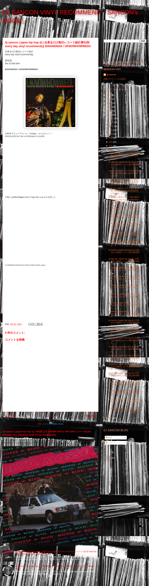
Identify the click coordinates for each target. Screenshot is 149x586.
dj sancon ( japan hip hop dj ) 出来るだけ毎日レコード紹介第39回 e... (123, 340)
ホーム (50, 416)
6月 (111, 142)
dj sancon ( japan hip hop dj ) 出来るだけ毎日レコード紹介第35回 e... (123, 375)
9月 (111, 130)
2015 (109, 111)
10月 (111, 126)
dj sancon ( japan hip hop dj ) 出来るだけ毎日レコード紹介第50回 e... (123, 243)
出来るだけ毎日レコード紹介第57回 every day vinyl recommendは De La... (123, 182)
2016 (109, 107)
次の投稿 (10, 416)
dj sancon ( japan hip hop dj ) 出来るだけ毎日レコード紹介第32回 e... (123, 401)
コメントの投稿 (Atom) (53, 424)
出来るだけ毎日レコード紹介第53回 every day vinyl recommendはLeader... (123, 217)
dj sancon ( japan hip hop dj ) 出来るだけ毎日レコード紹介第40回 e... (123, 331)
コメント (110, 443)
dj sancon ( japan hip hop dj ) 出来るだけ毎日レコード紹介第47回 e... (123, 270)
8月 (111, 134)
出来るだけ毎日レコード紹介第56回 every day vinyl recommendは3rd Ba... (123, 190)
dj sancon (111, 74)
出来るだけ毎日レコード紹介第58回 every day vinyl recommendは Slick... (123, 173)
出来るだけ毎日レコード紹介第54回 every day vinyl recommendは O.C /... (123, 208)
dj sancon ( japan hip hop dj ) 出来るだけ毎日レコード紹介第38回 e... (123, 349)
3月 (111, 418)
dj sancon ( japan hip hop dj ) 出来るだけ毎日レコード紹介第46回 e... (123, 278)
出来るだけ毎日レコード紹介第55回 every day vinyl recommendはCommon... (123, 199)
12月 (111, 118)
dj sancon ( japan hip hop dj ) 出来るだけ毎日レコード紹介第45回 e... (123, 287)
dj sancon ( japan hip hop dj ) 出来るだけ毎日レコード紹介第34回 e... (123, 384)
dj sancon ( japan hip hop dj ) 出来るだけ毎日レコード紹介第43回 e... (123, 305)
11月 (111, 122)
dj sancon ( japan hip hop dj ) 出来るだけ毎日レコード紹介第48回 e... (123, 261)
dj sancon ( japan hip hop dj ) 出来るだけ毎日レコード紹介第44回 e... (123, 296)
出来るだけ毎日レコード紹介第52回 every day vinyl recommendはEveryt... (123, 226)
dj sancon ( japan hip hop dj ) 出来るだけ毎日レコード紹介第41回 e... (123, 322)
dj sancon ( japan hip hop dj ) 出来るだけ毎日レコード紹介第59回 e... (123, 164)
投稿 (108, 437)
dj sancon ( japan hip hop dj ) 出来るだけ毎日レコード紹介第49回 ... (123, 252)
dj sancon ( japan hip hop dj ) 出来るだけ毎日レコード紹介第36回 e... (123, 366)
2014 (109, 115)
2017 (109, 103)
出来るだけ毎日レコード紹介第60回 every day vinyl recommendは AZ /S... (123, 155)
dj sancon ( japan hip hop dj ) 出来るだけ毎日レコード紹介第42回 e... (123, 313)
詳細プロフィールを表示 (115, 79)
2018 (109, 99)
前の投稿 (91, 416)
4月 (111, 150)
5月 (111, 146)
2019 (109, 95)
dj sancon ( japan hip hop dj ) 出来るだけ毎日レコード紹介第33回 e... (123, 393)
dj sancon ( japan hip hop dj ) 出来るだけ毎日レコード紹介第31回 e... (123, 410)
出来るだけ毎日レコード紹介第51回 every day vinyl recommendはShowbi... (123, 234)
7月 (111, 138)
